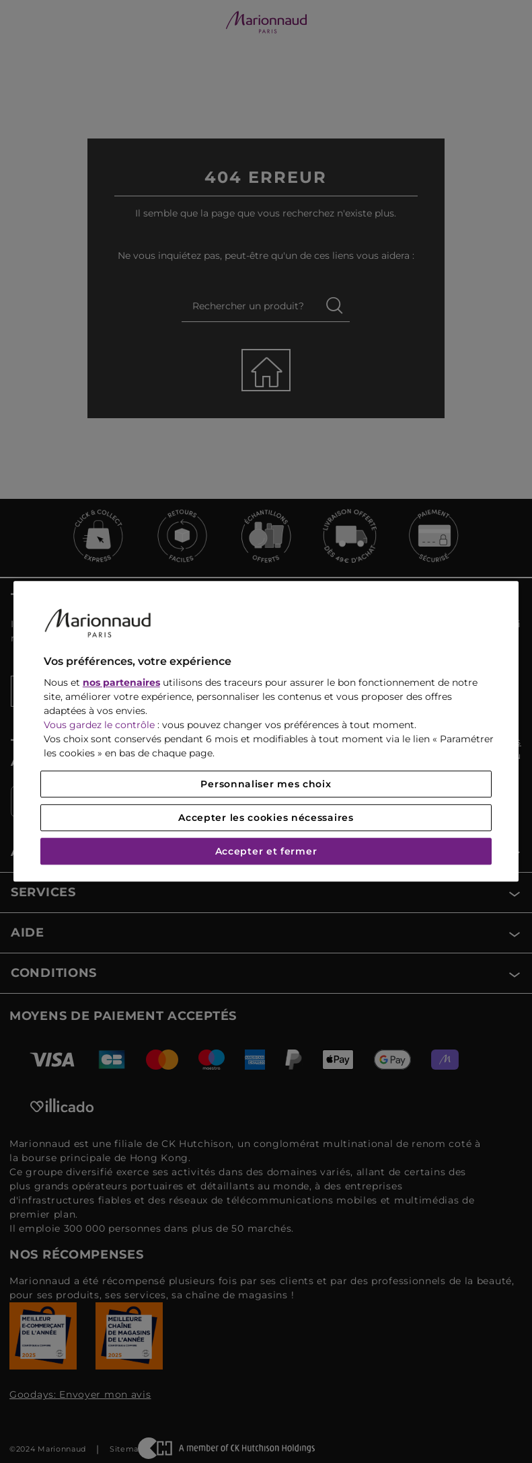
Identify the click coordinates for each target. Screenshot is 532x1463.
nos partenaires (121, 683)
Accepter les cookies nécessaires (265, 818)
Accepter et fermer (266, 852)
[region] (266, 731)
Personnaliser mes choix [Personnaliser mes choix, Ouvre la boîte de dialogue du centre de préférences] (265, 785)
